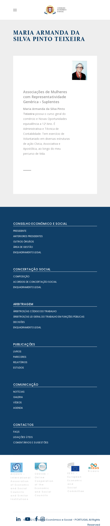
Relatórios (20, 362)
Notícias (19, 391)
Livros (17, 351)
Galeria (18, 397)
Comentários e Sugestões (31, 442)
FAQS (16, 431)
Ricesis (93, 471)
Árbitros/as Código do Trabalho (34, 311)
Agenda (18, 408)
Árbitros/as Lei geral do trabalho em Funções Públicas (48, 316)
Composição (21, 276)
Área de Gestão (23, 247)
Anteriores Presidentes (28, 236)
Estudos (18, 367)
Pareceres (19, 357)
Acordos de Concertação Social (35, 282)
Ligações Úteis (23, 437)
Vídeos (17, 402)
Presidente (19, 231)
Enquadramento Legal (27, 252)
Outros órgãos (23, 241)
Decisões (19, 322)
